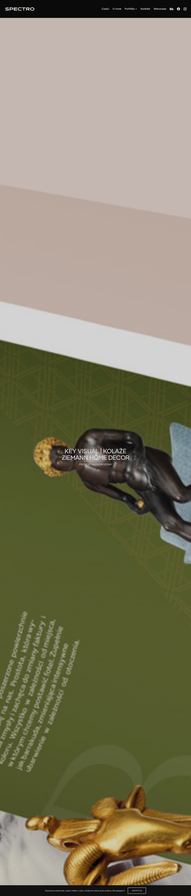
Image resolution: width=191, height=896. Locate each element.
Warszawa (160, 8)
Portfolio (130, 8)
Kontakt (145, 8)
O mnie (117, 8)
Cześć (105, 8)
